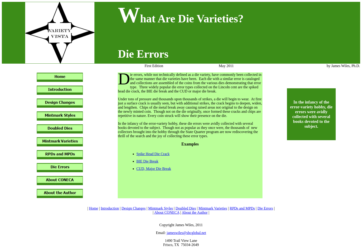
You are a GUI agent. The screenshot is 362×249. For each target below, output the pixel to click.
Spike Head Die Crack (153, 154)
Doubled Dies (185, 208)
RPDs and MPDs (242, 208)
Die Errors (265, 208)
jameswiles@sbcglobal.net (186, 233)
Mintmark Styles (160, 208)
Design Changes (133, 208)
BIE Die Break (147, 161)
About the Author (195, 212)
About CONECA (166, 212)
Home (93, 208)
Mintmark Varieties (213, 208)
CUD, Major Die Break (153, 169)
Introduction (110, 208)
